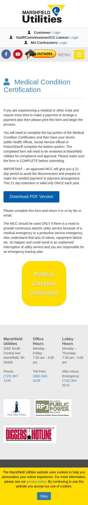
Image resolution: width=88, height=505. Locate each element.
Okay (44, 496)
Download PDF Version (31, 196)
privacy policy (36, 481)
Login (57, 32)
